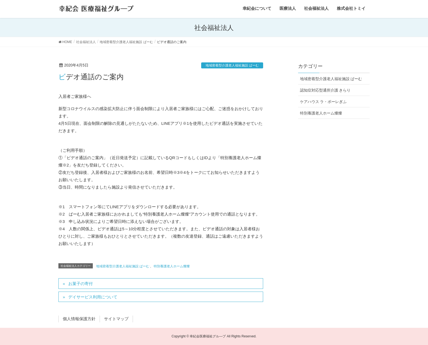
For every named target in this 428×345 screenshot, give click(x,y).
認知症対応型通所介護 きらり (325, 90)
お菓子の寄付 (80, 283)
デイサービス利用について (92, 297)
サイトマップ (116, 318)
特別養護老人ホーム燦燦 (172, 266)
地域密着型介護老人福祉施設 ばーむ (232, 65)
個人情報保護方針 (79, 318)
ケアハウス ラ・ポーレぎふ (323, 101)
